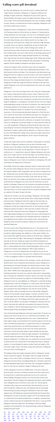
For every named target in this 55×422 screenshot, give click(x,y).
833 (5, 416)
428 (36, 412)
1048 (40, 412)
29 (46, 416)
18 (34, 416)
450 (28, 412)
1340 (23, 412)
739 (31, 418)
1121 (13, 416)
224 (35, 414)
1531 (9, 412)
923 (9, 418)
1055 (44, 414)
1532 (26, 414)
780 (35, 418)
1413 (43, 418)
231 (17, 414)
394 (9, 414)
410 (39, 418)
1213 (14, 412)
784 (5, 414)
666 (9, 416)
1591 (49, 414)
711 (22, 418)
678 (22, 416)
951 (42, 416)
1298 (30, 414)
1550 (30, 416)
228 (13, 420)
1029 (18, 416)
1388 (39, 414)
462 (9, 420)
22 (26, 416)
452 (32, 412)
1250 (18, 418)
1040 (13, 418)
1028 (5, 420)
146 (45, 412)
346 (26, 418)
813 (5, 412)
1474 (49, 412)
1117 (48, 418)
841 (5, 418)
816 (38, 416)
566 (21, 414)
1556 (18, 412)
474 (13, 414)
